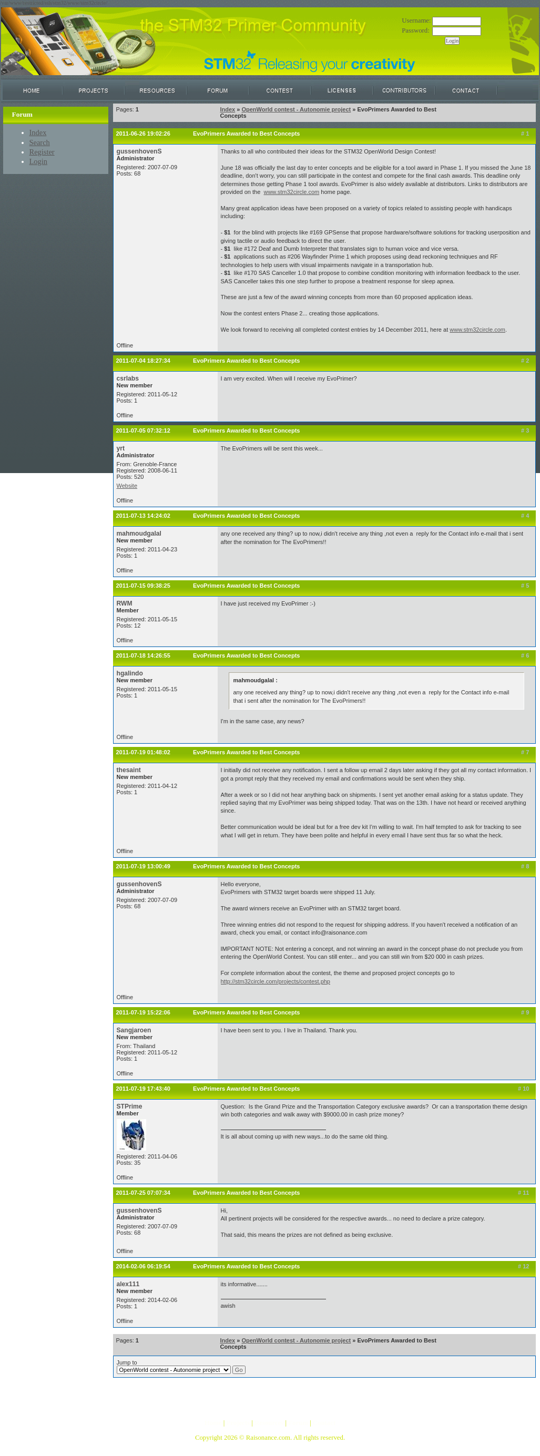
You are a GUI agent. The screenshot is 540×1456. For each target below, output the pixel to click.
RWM (125, 603)
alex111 (128, 1284)
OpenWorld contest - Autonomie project (296, 109)
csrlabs (128, 378)
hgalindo (130, 673)
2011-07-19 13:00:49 (143, 866)
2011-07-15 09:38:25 (143, 585)
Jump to (181, 1366)
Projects (238, 1423)
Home (213, 1423)
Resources (268, 1423)
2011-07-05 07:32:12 (143, 430)
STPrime (129, 1106)
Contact (324, 1423)
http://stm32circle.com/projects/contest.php (275, 981)
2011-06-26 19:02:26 (143, 133)
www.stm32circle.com (291, 192)
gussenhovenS (139, 151)
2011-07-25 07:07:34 (143, 1193)
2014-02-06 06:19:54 (143, 1266)
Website (127, 486)
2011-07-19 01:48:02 (143, 752)
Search (39, 142)
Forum (298, 1423)
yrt (121, 448)
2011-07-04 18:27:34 (143, 360)
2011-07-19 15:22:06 (143, 1012)
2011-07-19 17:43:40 (143, 1088)
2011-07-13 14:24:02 (143, 515)
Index (38, 132)
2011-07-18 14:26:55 (143, 655)
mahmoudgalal (139, 533)
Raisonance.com (268, 1437)
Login (38, 161)
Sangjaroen (134, 1030)
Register (42, 152)
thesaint (129, 770)
